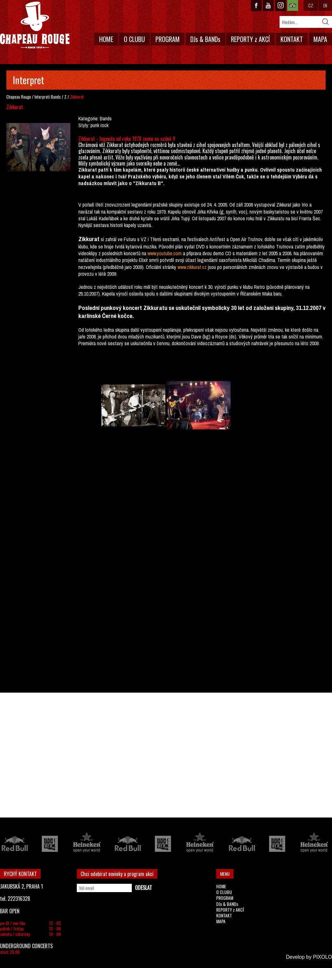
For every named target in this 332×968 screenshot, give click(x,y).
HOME (106, 39)
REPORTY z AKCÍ (250, 39)
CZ (310, 5)
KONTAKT (292, 39)
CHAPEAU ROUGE (35, 25)
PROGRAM (167, 39)
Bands (56, 97)
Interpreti (42, 97)
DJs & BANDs (205, 39)
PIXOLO (322, 957)
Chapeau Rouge (18, 97)
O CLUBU (134, 39)
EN (325, 5)
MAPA (320, 39)
